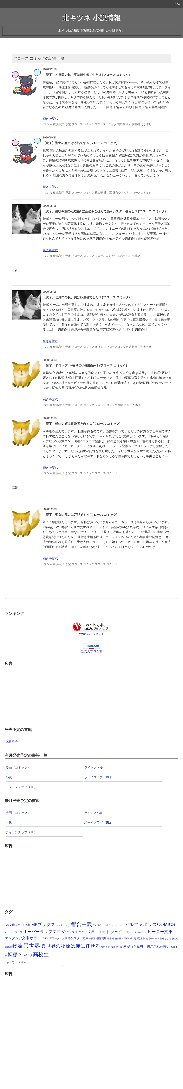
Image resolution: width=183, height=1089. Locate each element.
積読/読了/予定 (62, 124)
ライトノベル (93, 767)
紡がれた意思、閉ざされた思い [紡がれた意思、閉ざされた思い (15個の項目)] (146, 946)
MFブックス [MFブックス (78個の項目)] (43, 924)
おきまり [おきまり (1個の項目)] (60, 925)
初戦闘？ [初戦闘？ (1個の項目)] (119, 938)
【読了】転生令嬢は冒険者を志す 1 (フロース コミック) (82, 423)
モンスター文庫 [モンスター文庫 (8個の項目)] (78, 938)
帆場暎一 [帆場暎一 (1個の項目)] (150, 938)
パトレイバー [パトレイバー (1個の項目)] (140, 932)
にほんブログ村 (91, 651)
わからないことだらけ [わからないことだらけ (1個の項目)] (113, 925)
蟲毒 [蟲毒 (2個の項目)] (172, 946)
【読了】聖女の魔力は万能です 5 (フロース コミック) (80, 143)
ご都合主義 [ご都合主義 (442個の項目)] (79, 924)
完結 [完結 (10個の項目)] (137, 938)
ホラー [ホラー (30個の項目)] (35, 938)
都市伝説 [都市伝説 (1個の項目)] (27, 955)
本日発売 (12, 741)
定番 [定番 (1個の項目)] (143, 938)
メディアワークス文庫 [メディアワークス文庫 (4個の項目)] (54, 938)
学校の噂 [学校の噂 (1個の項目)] (128, 938)
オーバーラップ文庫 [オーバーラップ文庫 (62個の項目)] (42, 931)
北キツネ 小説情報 (91, 18)
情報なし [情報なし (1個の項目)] (164, 938)
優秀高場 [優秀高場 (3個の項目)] (101, 938)
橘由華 (99, 192)
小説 (9, 777)
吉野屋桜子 (124, 124)
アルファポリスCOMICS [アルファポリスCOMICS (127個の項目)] (149, 924)
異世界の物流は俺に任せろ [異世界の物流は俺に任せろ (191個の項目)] (70, 946)
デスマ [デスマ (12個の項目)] (100, 932)
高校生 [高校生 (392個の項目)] (41, 954)
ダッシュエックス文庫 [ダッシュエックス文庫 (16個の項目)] (78, 932)
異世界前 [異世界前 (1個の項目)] (105, 947)
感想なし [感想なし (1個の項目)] (174, 938)
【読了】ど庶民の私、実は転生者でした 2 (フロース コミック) (86, 74)
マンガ (48, 124)
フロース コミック (83, 124)
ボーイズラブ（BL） (98, 777)
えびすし (146, 124)
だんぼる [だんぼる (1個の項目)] (97, 925)
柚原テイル (124, 255)
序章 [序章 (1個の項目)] (157, 938)
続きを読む (50, 118)
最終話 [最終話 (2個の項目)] (8, 946)
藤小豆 (108, 192)
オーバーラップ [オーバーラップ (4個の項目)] (13, 932)
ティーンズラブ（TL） (21, 787)
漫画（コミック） (18, 767)
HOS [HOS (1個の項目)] (18, 925)
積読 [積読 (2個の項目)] (113, 946)
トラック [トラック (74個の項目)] (114, 931)
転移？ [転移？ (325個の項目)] (15, 954)
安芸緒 (136, 124)
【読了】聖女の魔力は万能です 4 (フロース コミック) (80, 514)
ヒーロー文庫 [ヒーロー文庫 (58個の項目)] (159, 931)
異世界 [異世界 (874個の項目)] (31, 945)
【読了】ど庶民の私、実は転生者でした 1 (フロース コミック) (86, 297)
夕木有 (137, 404)
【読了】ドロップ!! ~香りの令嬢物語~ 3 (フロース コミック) (85, 365)
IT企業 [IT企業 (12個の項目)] (25, 925)
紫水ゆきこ (125, 404)
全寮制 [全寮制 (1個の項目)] (110, 938)
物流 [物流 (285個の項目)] (17, 946)
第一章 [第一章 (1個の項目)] (119, 947)
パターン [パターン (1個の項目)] (128, 932)
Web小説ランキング (91, 634)
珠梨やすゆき (121, 192)
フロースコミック (106, 124)
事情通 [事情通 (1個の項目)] (92, 938)
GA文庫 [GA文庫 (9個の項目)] (10, 925)
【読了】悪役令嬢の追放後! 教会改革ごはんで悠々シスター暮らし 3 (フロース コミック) (104, 211)
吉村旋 (136, 255)
